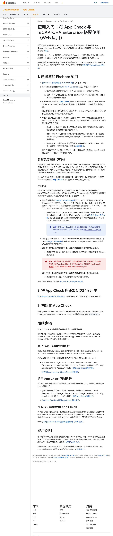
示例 (65, 14)
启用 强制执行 (82, 396)
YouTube (63, 521)
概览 (4, 14)
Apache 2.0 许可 (103, 455)
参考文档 (57, 14)
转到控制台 (104, 3)
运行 (35, 3)
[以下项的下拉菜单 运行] (39, 2)
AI (24, 14)
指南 (34, 510)
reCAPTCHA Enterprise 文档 (71, 282)
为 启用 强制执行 (60, 400)
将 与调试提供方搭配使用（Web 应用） (63, 422)
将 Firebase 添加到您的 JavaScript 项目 (58, 83)
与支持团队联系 (91, 510)
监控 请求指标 (82, 368)
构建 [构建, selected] (34, 14)
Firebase (40, 21)
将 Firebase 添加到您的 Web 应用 (51, 297)
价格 (56, 3)
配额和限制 (79, 146)
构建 (24, 3)
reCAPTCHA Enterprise (68, 87)
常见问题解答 (91, 524)
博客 (95, 3)
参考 (34, 514)
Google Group (91, 517)
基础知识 (13, 14)
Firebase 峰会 (64, 514)
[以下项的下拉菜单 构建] (29, 2)
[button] (13, 17)
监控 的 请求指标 (60, 372)
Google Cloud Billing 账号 (65, 200)
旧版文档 (89, 528)
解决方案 (47, 3)
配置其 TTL (81, 449)
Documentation (11, 9)
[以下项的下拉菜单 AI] (28, 14)
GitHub (35, 524)
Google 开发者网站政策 (60, 458)
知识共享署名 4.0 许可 (68, 455)
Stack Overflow (91, 514)
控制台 (54, 241)
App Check (28, 9)
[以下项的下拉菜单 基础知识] (19, 14)
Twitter (62, 517)
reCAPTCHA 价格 (72, 442)
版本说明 (89, 521)
